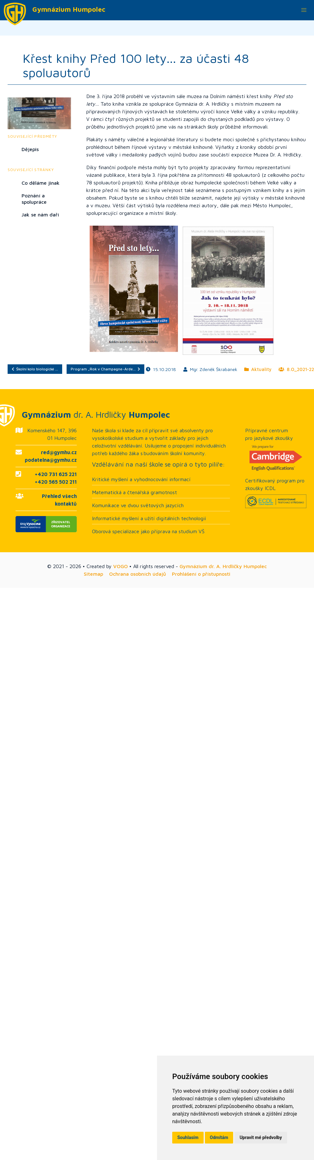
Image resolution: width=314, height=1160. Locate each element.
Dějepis (30, 149)
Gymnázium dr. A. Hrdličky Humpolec (223, 566)
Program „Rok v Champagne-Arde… (105, 369)
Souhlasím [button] (188, 1137)
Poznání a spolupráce (34, 199)
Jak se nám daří (40, 214)
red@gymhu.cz (59, 452)
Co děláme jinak (41, 183)
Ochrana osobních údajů (137, 574)
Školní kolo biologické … (35, 369)
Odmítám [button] (219, 1137)
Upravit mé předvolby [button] (260, 1137)
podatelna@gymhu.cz (51, 460)
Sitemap (93, 574)
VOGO (120, 566)
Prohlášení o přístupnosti (201, 574)
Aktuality (257, 369)
